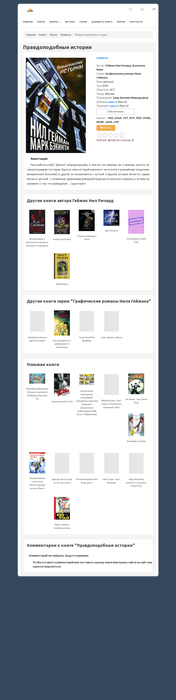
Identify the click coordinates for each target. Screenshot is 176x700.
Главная (27, 21)
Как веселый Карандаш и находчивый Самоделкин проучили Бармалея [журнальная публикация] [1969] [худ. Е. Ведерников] (87, 397)
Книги (41, 21)
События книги (115, 111)
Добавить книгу (102, 21)
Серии (83, 21)
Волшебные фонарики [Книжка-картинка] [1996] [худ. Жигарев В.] (37, 388)
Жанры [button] (54, 21)
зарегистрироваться (47, 566)
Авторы (70, 21)
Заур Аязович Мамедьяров (130, 97)
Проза (53, 34)
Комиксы (65, 34)
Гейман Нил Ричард (118, 65)
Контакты (136, 21)
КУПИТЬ (106, 128)
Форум (121, 21)
